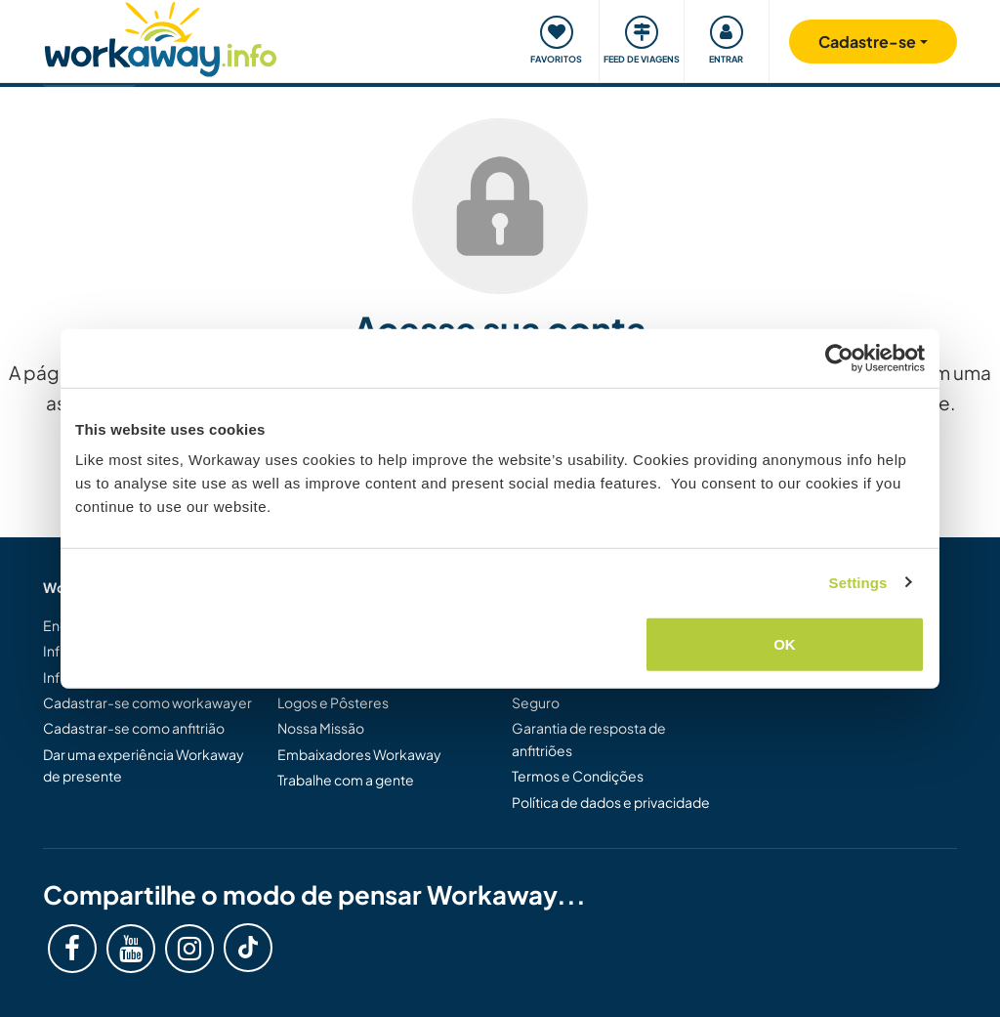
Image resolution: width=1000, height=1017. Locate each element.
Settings (858, 581)
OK (784, 644)
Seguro (536, 702)
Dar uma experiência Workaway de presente (143, 764)
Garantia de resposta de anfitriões (589, 738)
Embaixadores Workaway (359, 754)
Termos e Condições (578, 775)
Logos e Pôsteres (333, 702)
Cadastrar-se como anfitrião (134, 728)
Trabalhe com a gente (345, 779)
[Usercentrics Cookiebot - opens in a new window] (839, 357)
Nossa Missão (320, 728)
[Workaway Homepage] (160, 36)
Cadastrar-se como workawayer (147, 702)
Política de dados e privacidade (611, 802)
